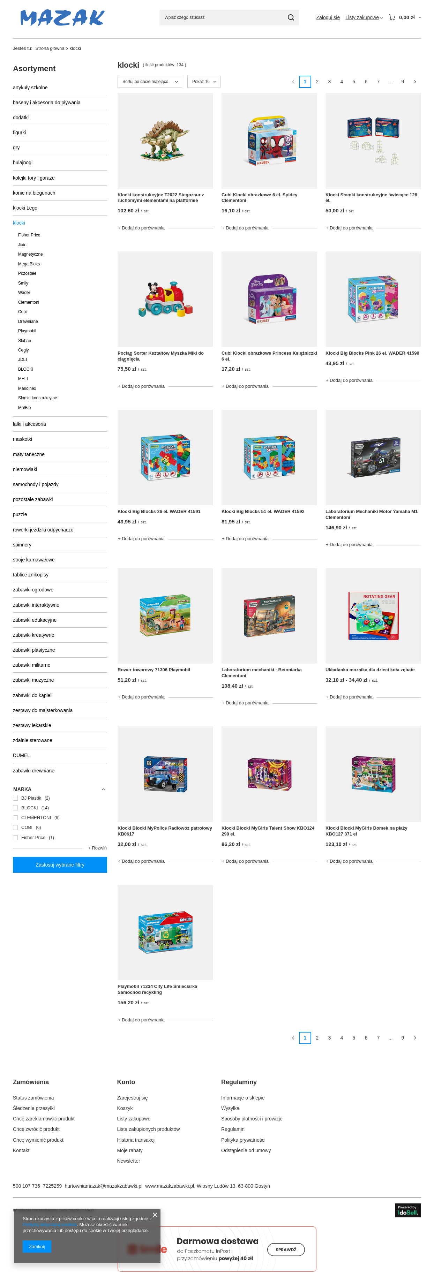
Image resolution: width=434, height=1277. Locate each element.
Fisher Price (29, 235)
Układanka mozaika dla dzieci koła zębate (370, 669)
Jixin (22, 244)
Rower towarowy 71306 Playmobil (154, 669)
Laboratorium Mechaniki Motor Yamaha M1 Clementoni (372, 514)
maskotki (22, 439)
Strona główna (49, 48)
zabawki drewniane (33, 770)
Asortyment (34, 68)
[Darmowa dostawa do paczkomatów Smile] (217, 1270)
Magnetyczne (30, 254)
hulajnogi (22, 162)
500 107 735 (26, 1186)
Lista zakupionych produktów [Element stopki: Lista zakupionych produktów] (148, 1129)
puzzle (20, 514)
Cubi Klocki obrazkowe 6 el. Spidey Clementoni (259, 197)
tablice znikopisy (30, 574)
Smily (23, 283)
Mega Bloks (29, 264)
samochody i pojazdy (36, 484)
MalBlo (24, 407)
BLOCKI (25, 369)
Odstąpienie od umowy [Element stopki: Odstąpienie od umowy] (246, 1150)
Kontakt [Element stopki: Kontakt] (21, 1150)
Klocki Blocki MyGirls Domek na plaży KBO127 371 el (366, 831)
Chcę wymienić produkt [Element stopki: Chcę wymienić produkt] (38, 1140)
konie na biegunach (34, 193)
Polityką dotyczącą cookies (50, 1224)
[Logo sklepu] (62, 17)
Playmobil (27, 330)
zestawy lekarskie (32, 725)
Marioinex (27, 388)
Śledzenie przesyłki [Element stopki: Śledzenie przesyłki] (34, 1108)
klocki (19, 223)
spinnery (22, 544)
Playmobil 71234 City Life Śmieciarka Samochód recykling (157, 989)
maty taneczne (29, 454)
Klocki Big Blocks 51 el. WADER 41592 (263, 511)
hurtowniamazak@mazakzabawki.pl (103, 1186)
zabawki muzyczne (33, 680)
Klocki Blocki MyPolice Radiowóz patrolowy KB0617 (165, 831)
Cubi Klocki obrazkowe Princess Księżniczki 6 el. (269, 356)
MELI (23, 378)
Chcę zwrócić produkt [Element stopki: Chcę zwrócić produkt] (36, 1129)
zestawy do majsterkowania (43, 710)
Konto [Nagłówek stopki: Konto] (126, 1082)
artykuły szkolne (30, 87)
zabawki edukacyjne (35, 620)
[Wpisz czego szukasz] (229, 17)
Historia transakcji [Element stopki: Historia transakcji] (136, 1140)
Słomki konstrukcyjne (37, 397)
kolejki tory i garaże (34, 178)
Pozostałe (27, 273)
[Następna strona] (415, 82)
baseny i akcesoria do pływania (47, 102)
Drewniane (28, 321)
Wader (24, 292)
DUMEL (21, 755)
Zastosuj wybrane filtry (60, 865)
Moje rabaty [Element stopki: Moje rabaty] (130, 1150)
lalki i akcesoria (29, 424)
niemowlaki (25, 469)
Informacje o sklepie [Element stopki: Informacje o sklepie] (243, 1098)
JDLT (23, 359)
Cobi (22, 311)
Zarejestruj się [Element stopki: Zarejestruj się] (132, 1098)
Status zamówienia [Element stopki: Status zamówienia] (33, 1098)
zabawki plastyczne (34, 650)
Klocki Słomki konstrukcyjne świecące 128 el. (371, 197)
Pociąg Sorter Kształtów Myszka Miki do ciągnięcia (161, 356)
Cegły (23, 350)
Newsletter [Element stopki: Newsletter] (128, 1161)
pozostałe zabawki (33, 499)
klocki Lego (25, 208)
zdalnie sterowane (32, 740)
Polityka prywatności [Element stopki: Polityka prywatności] (243, 1140)
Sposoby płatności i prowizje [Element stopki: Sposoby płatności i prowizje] (252, 1118)
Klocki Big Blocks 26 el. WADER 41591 (159, 511)
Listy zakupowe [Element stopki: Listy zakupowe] (134, 1118)
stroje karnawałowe (34, 559)
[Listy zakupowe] (364, 17)
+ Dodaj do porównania (141, 228)
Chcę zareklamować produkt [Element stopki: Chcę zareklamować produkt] (44, 1118)
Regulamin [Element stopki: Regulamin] (233, 1129)
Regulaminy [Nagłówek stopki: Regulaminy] (239, 1082)
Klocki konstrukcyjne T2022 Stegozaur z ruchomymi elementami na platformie (161, 197)
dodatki (21, 117)
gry (16, 147)
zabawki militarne (31, 665)
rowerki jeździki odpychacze (43, 529)
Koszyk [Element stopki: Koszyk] (125, 1108)
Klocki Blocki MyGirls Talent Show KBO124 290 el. (268, 831)
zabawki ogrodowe (33, 589)
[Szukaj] (291, 17)
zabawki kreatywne (33, 635)
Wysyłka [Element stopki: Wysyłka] (230, 1108)
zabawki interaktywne (36, 605)
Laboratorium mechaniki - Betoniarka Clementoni (262, 672)
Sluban (24, 340)
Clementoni (28, 302)
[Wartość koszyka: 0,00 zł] (405, 17)
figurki (19, 132)
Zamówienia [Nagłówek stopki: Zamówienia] (31, 1082)
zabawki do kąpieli (33, 695)
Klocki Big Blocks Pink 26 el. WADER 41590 (372, 353)
